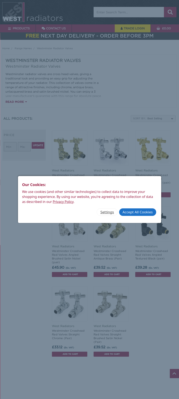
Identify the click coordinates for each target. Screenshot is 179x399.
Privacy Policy (63, 201)
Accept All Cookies (137, 212)
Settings (107, 212)
